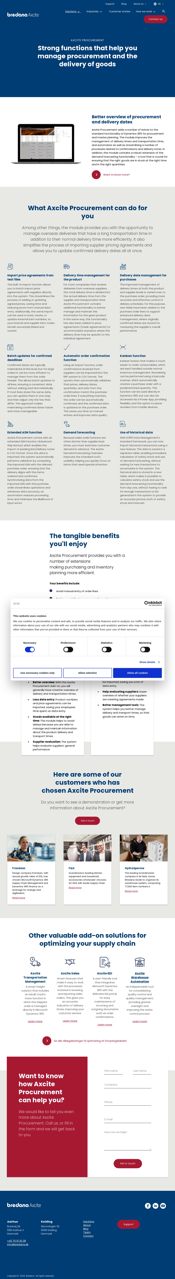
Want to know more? (116, 174)
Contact (88, 1236)
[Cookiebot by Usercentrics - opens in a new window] (147, 603)
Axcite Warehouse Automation (140, 977)
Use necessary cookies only (37, 672)
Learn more (35, 1021)
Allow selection (87, 672)
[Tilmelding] (128, 1163)
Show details (147, 662)
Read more (18, 897)
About (87, 1225)
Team (87, 1232)
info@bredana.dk (17, 1244)
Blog (85, 1228)
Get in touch (87, 820)
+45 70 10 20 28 (16, 1241)
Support (128, 1224)
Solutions (88, 1221)
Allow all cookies (137, 672)
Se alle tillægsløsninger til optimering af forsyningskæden (90, 1041)
